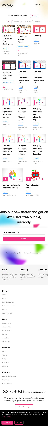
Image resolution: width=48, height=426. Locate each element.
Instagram (5, 359)
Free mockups (7, 383)
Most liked (28, 21)
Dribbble (5, 351)
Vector (36, 40)
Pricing (4, 309)
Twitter (4, 355)
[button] (43, 4)
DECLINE (19, 423)
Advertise (5, 338)
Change (34, 16)
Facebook (5, 362)
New (9, 21)
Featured (37, 21)
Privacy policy (6, 323)
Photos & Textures (23, 46)
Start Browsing (24, 407)
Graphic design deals (9, 376)
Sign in (37, 4)
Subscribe (24, 239)
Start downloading (8, 302)
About (4, 295)
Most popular (18, 21)
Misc (4, 48)
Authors (4, 298)
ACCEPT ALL (7, 423)
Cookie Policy (6, 416)
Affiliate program (7, 313)
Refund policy (6, 330)
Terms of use (6, 327)
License (4, 334)
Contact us (5, 341)
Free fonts (5, 380)
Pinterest (5, 366)
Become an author (8, 306)
